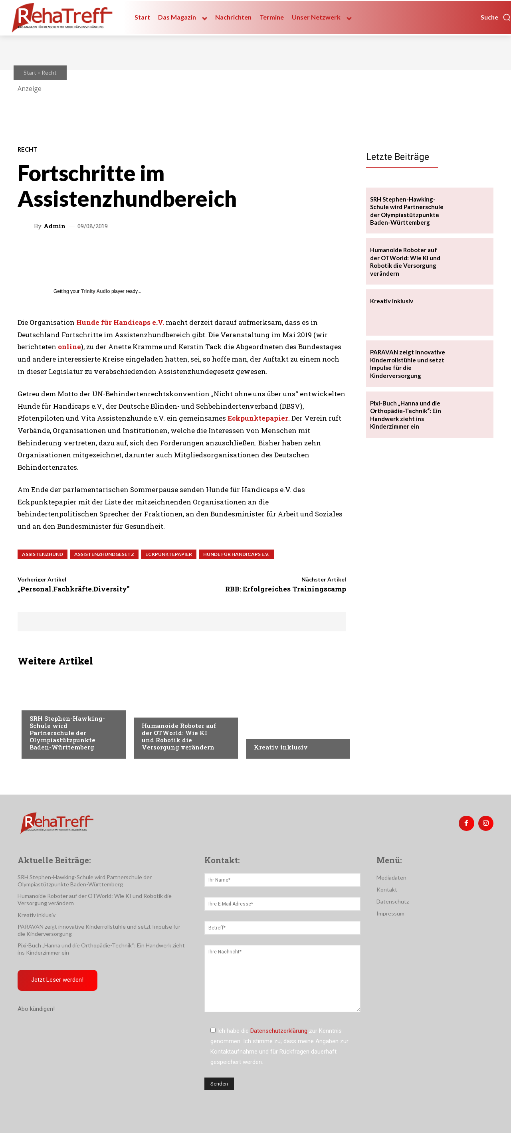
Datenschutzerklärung (278, 1030)
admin (54, 226)
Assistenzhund (42, 554)
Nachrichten (272, 731)
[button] (496, 17)
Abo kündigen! (36, 1009)
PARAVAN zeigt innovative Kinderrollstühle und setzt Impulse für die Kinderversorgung (407, 363)
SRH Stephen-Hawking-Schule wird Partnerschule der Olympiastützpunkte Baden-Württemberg (67, 732)
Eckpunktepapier (258, 418)
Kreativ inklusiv (281, 747)
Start (30, 72)
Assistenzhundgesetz (104, 554)
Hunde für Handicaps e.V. (236, 554)
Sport (38, 702)
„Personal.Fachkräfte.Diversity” (74, 588)
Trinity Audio (95, 291)
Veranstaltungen (166, 709)
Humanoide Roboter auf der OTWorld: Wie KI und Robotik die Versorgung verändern (179, 736)
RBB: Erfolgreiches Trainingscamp (285, 588)
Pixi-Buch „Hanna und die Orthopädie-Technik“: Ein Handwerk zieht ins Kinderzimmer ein (405, 414)
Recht (49, 72)
